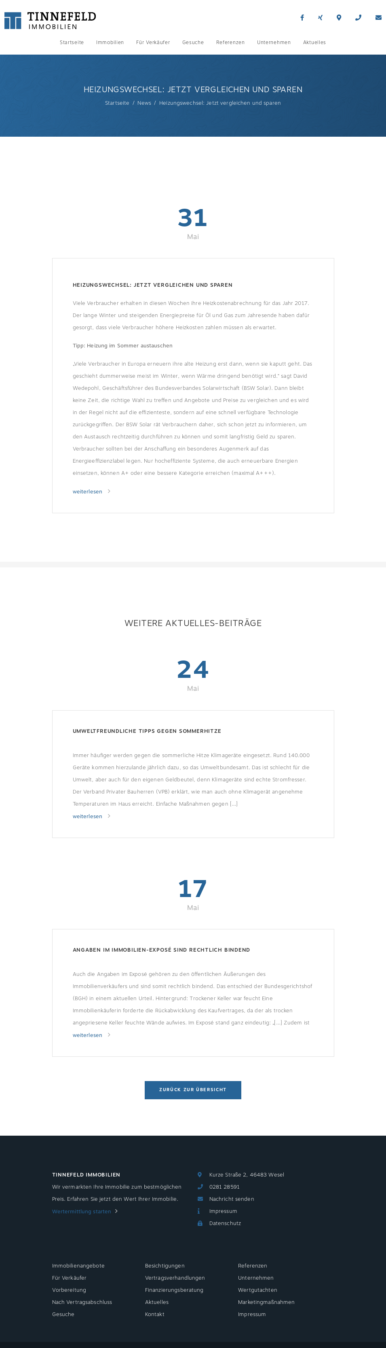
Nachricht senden (231, 1199)
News (144, 103)
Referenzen (230, 42)
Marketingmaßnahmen (266, 1302)
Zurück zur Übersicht (193, 1089)
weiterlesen (88, 492)
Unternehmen (274, 42)
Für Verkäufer (153, 42)
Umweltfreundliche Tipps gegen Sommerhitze (147, 731)
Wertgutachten (257, 1290)
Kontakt (155, 1314)
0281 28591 (224, 1187)
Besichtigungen (165, 1266)
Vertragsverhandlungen (175, 1278)
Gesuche (193, 42)
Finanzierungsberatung (174, 1290)
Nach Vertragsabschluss (82, 1302)
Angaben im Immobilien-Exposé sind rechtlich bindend (162, 950)
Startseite (72, 42)
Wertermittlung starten (82, 1212)
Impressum (223, 1211)
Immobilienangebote (78, 1266)
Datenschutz (225, 1223)
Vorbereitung (69, 1290)
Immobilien (110, 42)
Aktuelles (314, 42)
